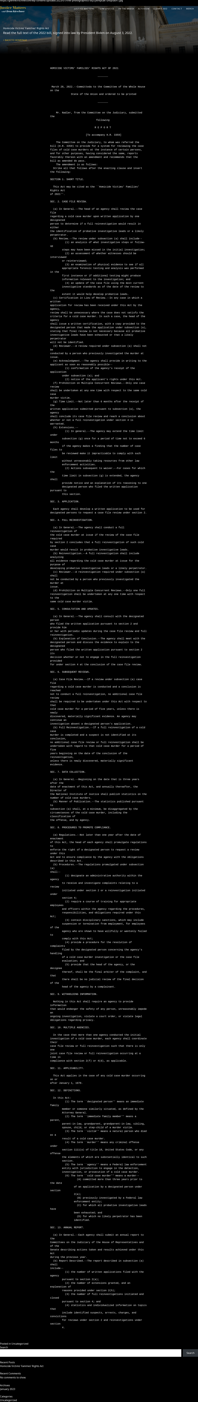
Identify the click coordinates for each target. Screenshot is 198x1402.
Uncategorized (19, 1343)
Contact (177, 8)
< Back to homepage (15, 40)
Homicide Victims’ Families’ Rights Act (26, 28)
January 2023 (7, 1389)
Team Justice (106, 8)
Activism (143, 8)
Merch (190, 8)
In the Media (126, 8)
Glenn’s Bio (160, 8)
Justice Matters (84, 8)
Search (4, 1347)
